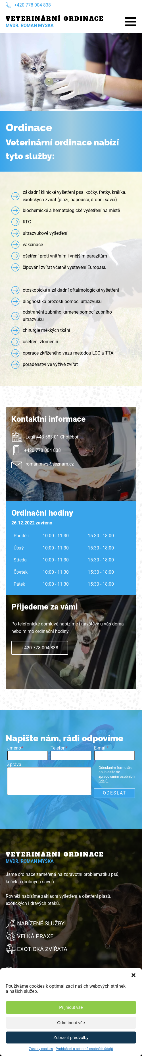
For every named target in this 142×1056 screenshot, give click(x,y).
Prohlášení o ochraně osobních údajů (84, 1049)
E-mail (101, 748)
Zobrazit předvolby (70, 1037)
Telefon (59, 748)
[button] (133, 975)
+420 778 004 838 (40, 648)
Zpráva (14, 764)
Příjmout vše (71, 1007)
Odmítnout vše (71, 1022)
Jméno (15, 748)
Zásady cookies (41, 1049)
